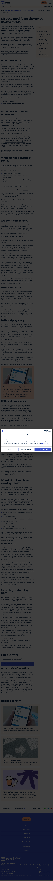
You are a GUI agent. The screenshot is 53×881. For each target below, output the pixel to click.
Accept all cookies (43, 449)
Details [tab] (26, 434)
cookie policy (44, 443)
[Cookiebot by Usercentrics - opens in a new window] (45, 431)
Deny (9, 449)
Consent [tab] (9, 434)
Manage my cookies (26, 449)
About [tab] (43, 434)
